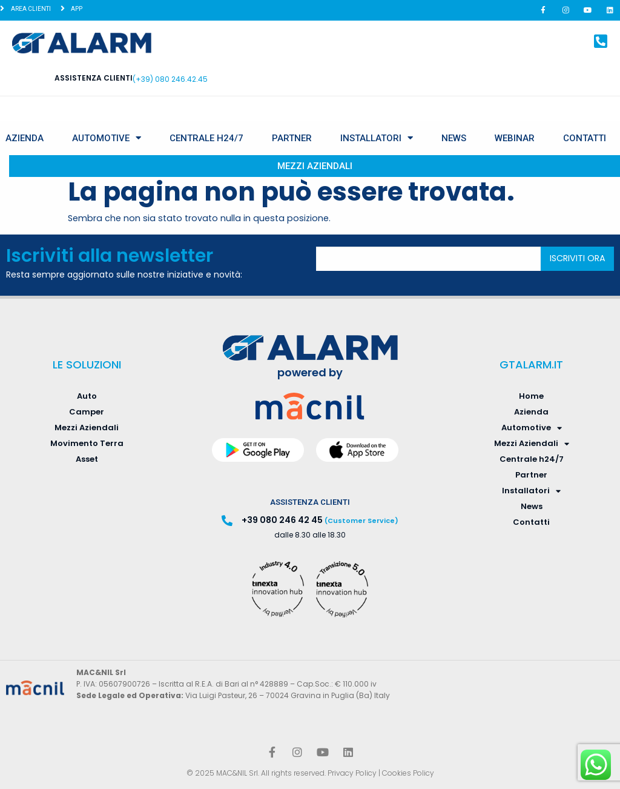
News (453, 138)
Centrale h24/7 (206, 138)
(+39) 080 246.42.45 (170, 79)
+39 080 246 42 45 (282, 520)
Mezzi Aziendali (314, 166)
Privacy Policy (352, 773)
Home (531, 396)
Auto (87, 396)
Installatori (376, 137)
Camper (86, 412)
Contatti (584, 138)
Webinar (515, 138)
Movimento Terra (87, 443)
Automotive (106, 137)
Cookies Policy (408, 773)
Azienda (24, 138)
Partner (292, 138)
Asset (87, 459)
